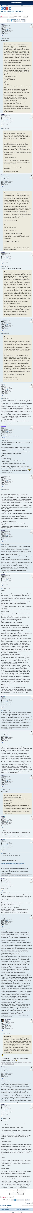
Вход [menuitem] (31, 5)
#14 (1, 830)
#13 (1, 789)
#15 (1, 853)
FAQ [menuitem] (8, 5)
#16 (1, 892)
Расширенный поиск (27, 17)
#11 (1, 710)
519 (7, 1024)
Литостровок (16, 3)
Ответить (3, 17)
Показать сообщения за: (16, 1190)
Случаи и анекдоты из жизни (11, 11)
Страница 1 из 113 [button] (8, 21)
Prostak (3, 24)
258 (7, 389)
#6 (1, 398)
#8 (1, 489)
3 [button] (15, 21)
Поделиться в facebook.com (4, 8)
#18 (1, 1033)
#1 (1, 38)
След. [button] (25, 21)
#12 (1, 745)
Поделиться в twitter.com (2, 8)
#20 (1, 1118)
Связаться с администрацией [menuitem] (22, 1209)
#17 (1, 929)
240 (7, 29)
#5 (1, 333)
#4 (1, 266)
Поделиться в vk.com (10, 8)
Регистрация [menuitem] (25, 5)
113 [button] (23, 21)
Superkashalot (8, 1019)
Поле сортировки (16, 1192)
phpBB (13, 1212)
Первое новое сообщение (12, 19)
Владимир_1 (4, 426)
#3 (1, 189)
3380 (7, 431)
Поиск (25, 17)
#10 (1, 588)
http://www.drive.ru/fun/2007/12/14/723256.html (12, 863)
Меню (3, 5)
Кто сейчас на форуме (6, 1205)
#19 (1, 1081)
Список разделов (5, 1209)
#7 (1, 440)
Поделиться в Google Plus (7, 8)
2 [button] (13, 21)
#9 (1, 544)
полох (2, 384)
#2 (1, 128)
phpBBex (7, 1212)
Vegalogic (20, 1212)
